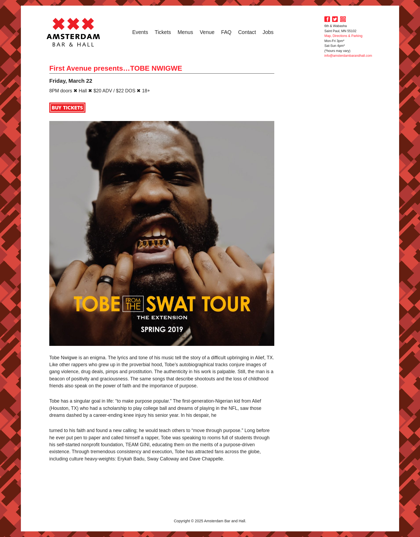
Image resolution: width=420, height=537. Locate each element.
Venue (207, 32)
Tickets (163, 32)
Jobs (267, 32)
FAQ (226, 32)
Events (140, 32)
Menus (185, 32)
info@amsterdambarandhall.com (348, 56)
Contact (247, 32)
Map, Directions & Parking (343, 36)
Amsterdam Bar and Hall (73, 32)
